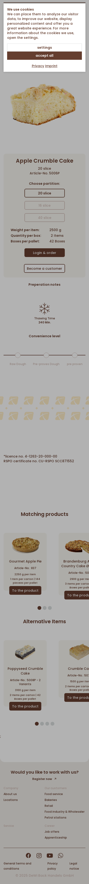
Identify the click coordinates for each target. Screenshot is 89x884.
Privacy (38, 66)
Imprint (51, 66)
